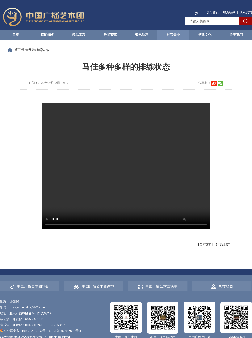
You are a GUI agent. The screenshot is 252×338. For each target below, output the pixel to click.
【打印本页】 (223, 244)
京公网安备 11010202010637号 (22, 331)
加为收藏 (229, 12)
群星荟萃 (110, 34)
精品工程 (78, 34)
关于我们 (236, 34)
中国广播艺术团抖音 (29, 286)
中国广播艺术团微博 (94, 286)
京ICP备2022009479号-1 (65, 331)
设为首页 (212, 12)
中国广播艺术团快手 (157, 286)
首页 (15, 34)
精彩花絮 (43, 50)
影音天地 (173, 34)
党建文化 (204, 34)
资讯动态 (141, 34)
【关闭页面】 (205, 244)
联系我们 (245, 12)
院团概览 (47, 34)
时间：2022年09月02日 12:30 (48, 82)
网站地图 (222, 286)
